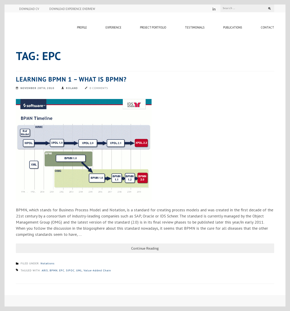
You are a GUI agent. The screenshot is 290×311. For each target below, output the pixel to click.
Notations (48, 263)
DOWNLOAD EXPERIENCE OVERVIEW (72, 9)
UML (79, 270)
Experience (113, 27)
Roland (72, 88)
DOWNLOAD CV (29, 9)
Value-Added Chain (97, 270)
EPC (61, 270)
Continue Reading (145, 248)
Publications (232, 27)
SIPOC (70, 270)
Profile (82, 27)
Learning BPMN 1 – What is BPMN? (71, 79)
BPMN (54, 270)
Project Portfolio (153, 27)
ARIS (45, 270)
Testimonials (195, 27)
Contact (267, 27)
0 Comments (98, 88)
